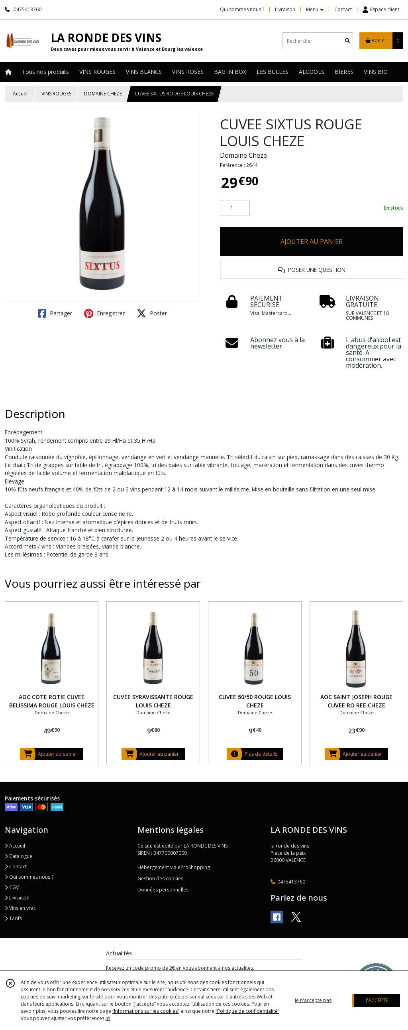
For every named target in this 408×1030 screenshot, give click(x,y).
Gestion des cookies (160, 878)
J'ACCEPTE (377, 1000)
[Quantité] (235, 208)
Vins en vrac (20, 908)
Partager (55, 313)
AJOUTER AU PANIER (311, 241)
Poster (152, 313)
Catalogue (18, 856)
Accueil (21, 93)
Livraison (17, 897)
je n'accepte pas (313, 1000)
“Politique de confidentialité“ (247, 1011)
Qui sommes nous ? (29, 877)
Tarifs (13, 918)
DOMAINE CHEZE (103, 93)
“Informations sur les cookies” (145, 1011)
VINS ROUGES (56, 93)
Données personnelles (162, 889)
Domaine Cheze (243, 155)
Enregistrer (104, 313)
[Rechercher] (347, 41)
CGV (12, 887)
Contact (343, 9)
